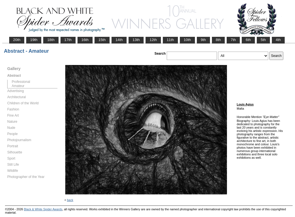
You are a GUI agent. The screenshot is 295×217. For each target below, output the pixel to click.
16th (85, 40)
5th (263, 40)
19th (33, 40)
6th (248, 40)
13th (136, 40)
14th (119, 40)
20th (16, 40)
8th (218, 40)
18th (50, 40)
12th (153, 40)
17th (68, 40)
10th (187, 40)
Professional (21, 82)
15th (102, 40)
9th (203, 40)
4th (278, 40)
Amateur (18, 86)
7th (233, 40)
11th (170, 40)
